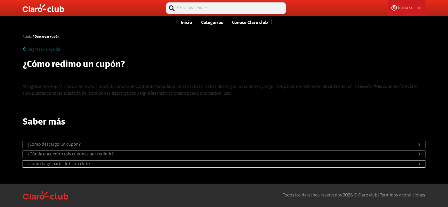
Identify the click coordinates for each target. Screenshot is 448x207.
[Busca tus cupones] (226, 8)
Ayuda (27, 36)
